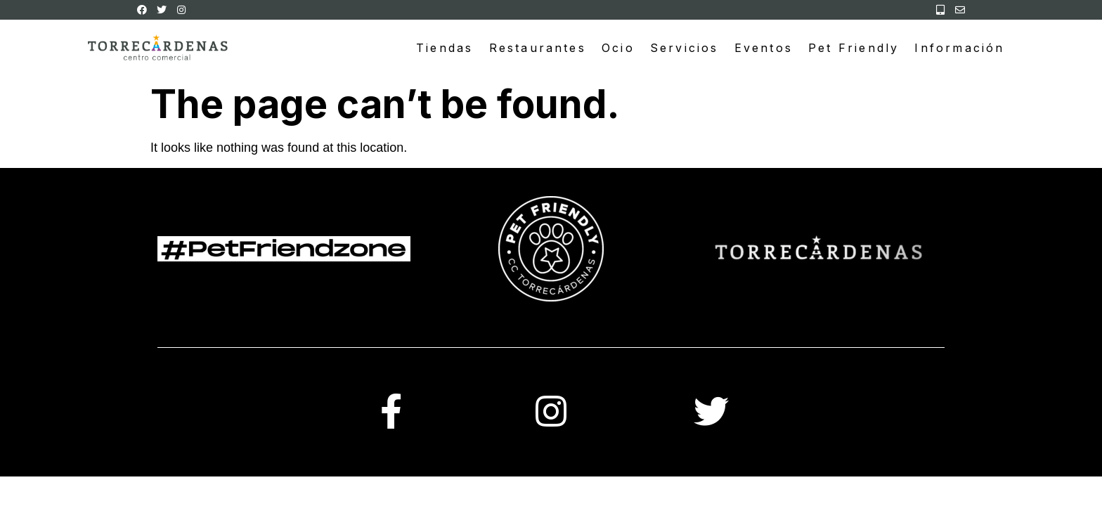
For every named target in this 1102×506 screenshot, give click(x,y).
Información (959, 48)
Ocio (618, 48)
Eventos (763, 48)
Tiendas (444, 48)
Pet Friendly (853, 48)
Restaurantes (537, 48)
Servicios (684, 48)
